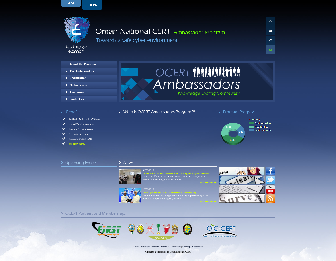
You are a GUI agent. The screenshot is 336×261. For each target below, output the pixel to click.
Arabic (71, 5)
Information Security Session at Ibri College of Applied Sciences (176, 173)
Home (136, 246)
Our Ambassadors (89, 71)
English (92, 5)
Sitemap (186, 246)
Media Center (89, 85)
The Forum (89, 92)
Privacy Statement (150, 246)
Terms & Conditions (171, 246)
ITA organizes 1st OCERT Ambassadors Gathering (169, 192)
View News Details (208, 182)
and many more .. (77, 144)
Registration (89, 78)
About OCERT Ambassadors (89, 64)
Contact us (89, 99)
